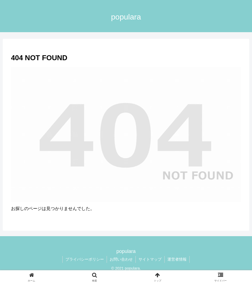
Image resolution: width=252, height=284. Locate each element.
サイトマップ (150, 259)
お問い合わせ (121, 259)
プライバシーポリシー (84, 259)
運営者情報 (177, 259)
